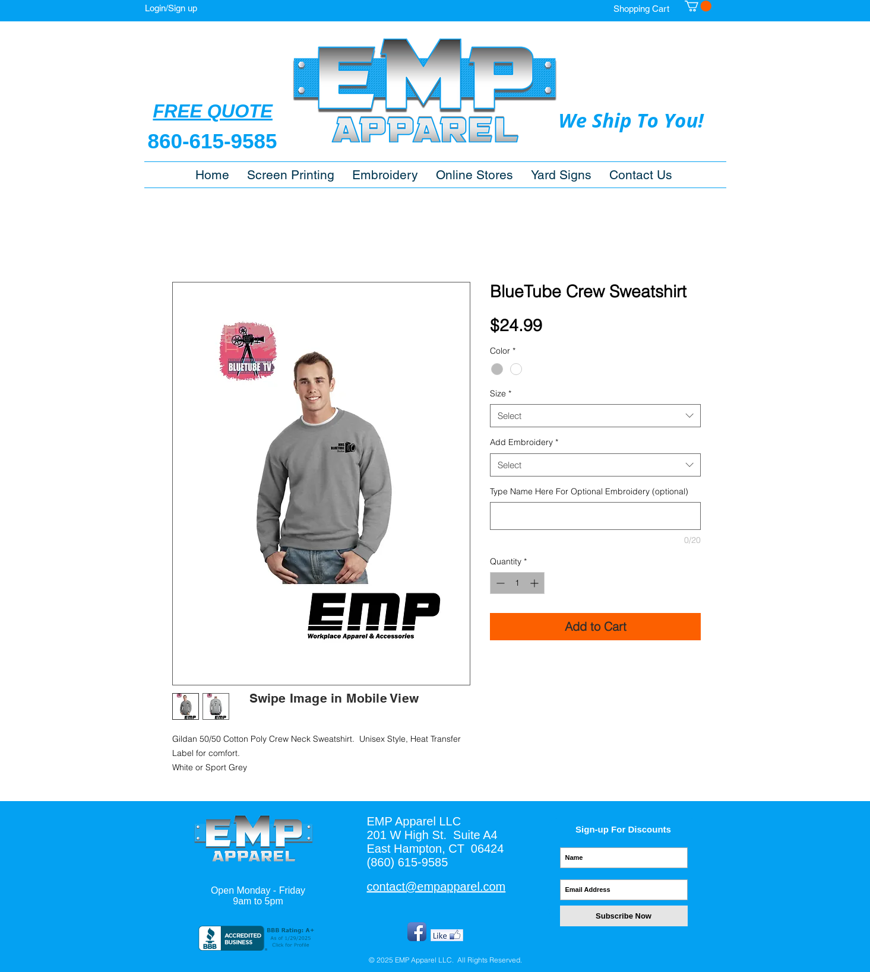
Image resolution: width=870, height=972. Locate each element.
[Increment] (535, 583)
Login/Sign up (171, 8)
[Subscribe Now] (624, 916)
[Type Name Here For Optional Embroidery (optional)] (595, 516)
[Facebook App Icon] (416, 931)
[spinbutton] (517, 583)
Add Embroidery (524, 442)
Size (500, 393)
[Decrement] (499, 583)
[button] (474, 174)
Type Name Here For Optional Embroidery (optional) (589, 491)
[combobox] (595, 415)
